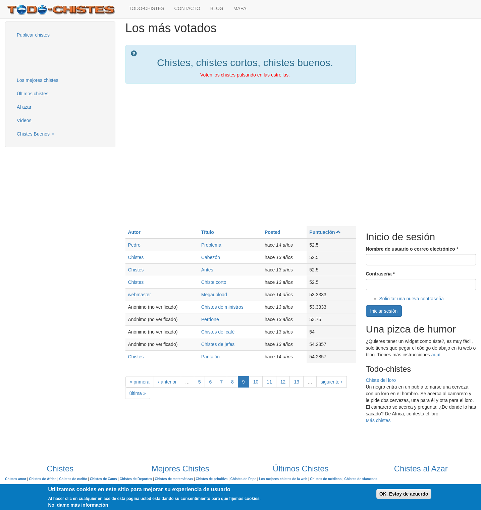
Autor (134, 232)
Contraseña (380, 273)
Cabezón (210, 257)
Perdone (210, 319)
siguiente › (331, 382)
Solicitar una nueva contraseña (411, 298)
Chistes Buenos (35, 134)
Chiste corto (213, 282)
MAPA (240, 8)
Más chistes (378, 420)
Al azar (24, 107)
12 (283, 382)
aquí (435, 354)
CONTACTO (187, 8)
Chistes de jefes (218, 344)
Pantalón (210, 356)
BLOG (216, 8)
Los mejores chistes (37, 80)
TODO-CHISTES (146, 8)
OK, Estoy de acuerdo (403, 494)
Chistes (136, 257)
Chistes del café (218, 332)
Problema (211, 245)
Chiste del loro (381, 380)
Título (207, 232)
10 (256, 382)
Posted (272, 232)
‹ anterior (167, 382)
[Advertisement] (45, 57)
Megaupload (214, 294)
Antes (207, 269)
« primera (140, 382)
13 (296, 382)
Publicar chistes (33, 35)
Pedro (134, 245)
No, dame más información (78, 505)
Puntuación (325, 232)
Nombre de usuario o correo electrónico (412, 249)
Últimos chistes (32, 93)
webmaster (139, 294)
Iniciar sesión (384, 311)
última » (137, 393)
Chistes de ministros (222, 307)
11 (269, 382)
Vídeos (24, 120)
